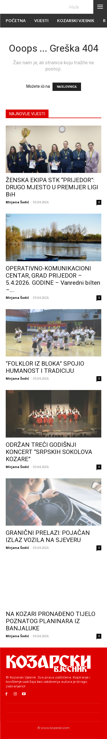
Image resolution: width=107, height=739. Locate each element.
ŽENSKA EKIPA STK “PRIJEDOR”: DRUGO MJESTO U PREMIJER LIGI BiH (52, 187)
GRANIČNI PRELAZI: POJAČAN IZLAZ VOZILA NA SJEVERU (48, 536)
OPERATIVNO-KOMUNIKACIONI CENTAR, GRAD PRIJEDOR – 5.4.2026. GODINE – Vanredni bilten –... (53, 279)
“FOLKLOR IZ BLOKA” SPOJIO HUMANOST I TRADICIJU (45, 367)
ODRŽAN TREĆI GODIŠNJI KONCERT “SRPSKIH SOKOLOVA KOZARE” (49, 452)
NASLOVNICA (67, 87)
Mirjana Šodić (17, 202)
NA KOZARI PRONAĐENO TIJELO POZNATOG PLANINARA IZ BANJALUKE (50, 621)
